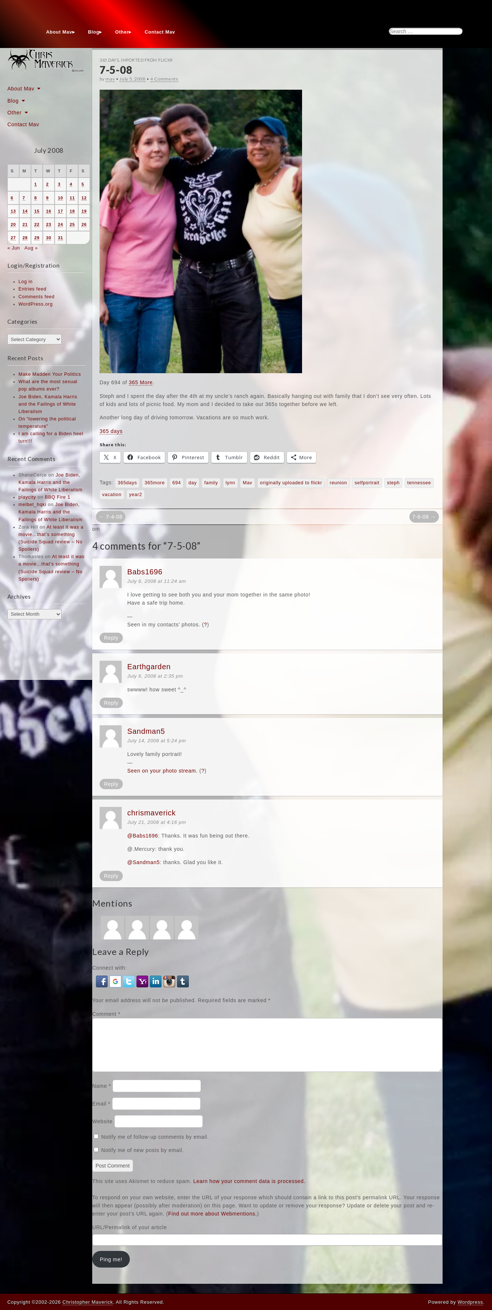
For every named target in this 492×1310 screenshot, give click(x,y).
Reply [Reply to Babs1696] (111, 638)
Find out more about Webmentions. (212, 1222)
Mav (247, 482)
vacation (112, 494)
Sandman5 (146, 731)
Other (122, 32)
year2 (135, 494)
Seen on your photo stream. (162, 771)
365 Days (109, 60)
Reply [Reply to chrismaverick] (111, 876)
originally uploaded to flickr (291, 482)
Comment (106, 1014)
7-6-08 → (424, 517)
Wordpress (470, 1302)
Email (101, 1112)
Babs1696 (145, 572)
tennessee (419, 482)
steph (393, 482)
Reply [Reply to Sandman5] (111, 784)
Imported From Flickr (147, 60)
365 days (111, 431)
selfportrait (367, 482)
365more (155, 482)
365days (127, 482)
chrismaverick (151, 813)
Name (101, 1095)
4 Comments (164, 79)
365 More (141, 382)
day (192, 482)
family (211, 482)
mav (110, 79)
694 (176, 482)
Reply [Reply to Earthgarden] (111, 703)
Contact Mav (160, 32)
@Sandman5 (143, 862)
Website (102, 1130)
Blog (94, 32)
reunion (338, 482)
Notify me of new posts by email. (142, 1159)
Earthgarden (149, 667)
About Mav (59, 32)
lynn (230, 482)
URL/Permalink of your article (129, 1236)
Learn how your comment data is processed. (249, 1190)
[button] (103, 981)
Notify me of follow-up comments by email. (155, 1146)
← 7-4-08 (110, 517)
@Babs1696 (142, 836)
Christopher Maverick (87, 1302)
